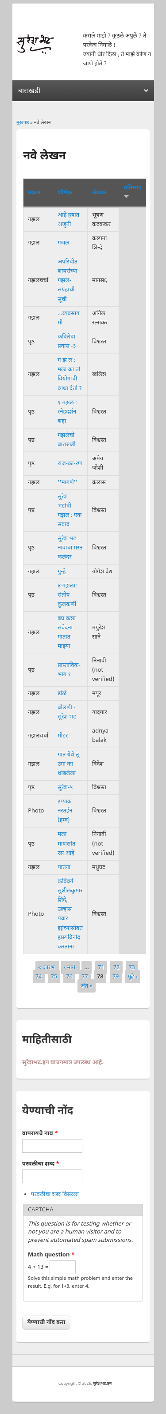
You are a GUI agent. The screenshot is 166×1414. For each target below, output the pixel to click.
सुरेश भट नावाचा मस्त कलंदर (70, 548)
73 (132, 967)
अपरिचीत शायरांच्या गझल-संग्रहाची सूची (67, 280)
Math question (51, 1255)
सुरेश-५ (65, 787)
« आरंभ (47, 967)
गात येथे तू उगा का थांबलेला (68, 764)
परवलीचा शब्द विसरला (55, 1194)
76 (69, 977)
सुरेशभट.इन (102, 1384)
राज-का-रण (70, 463)
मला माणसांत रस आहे (66, 844)
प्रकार (34, 192)
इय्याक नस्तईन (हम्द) (65, 811)
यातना (64, 867)
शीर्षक (65, 192)
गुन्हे (62, 571)
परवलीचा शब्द (40, 1164)
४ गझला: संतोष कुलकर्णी (67, 595)
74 (38, 977)
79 (115, 977)
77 (84, 977)
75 (54, 977)
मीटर (63, 736)
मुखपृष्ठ (22, 123)
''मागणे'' (67, 482)
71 (101, 967)
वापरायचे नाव (40, 1133)
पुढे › (133, 977)
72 (116, 967)
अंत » (87, 986)
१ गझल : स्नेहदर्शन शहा (67, 412)
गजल (63, 243)
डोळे (62, 693)
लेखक (99, 192)
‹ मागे (70, 967)
